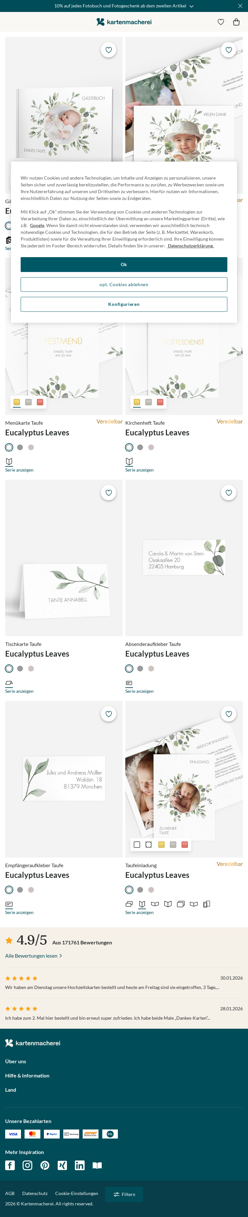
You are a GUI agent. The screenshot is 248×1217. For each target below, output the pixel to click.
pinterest (45, 1165)
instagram (27, 1165)
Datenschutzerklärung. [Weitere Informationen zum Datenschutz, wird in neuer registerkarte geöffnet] (190, 245)
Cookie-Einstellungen (76, 1193)
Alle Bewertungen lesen (31, 955)
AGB (10, 1193)
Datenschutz (34, 1193)
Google (37, 225)
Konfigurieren (124, 304)
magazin (97, 1165)
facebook (10, 1165)
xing (62, 1165)
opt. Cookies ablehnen (124, 284)
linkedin (80, 1165)
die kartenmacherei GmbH (124, 22)
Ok (124, 264)
